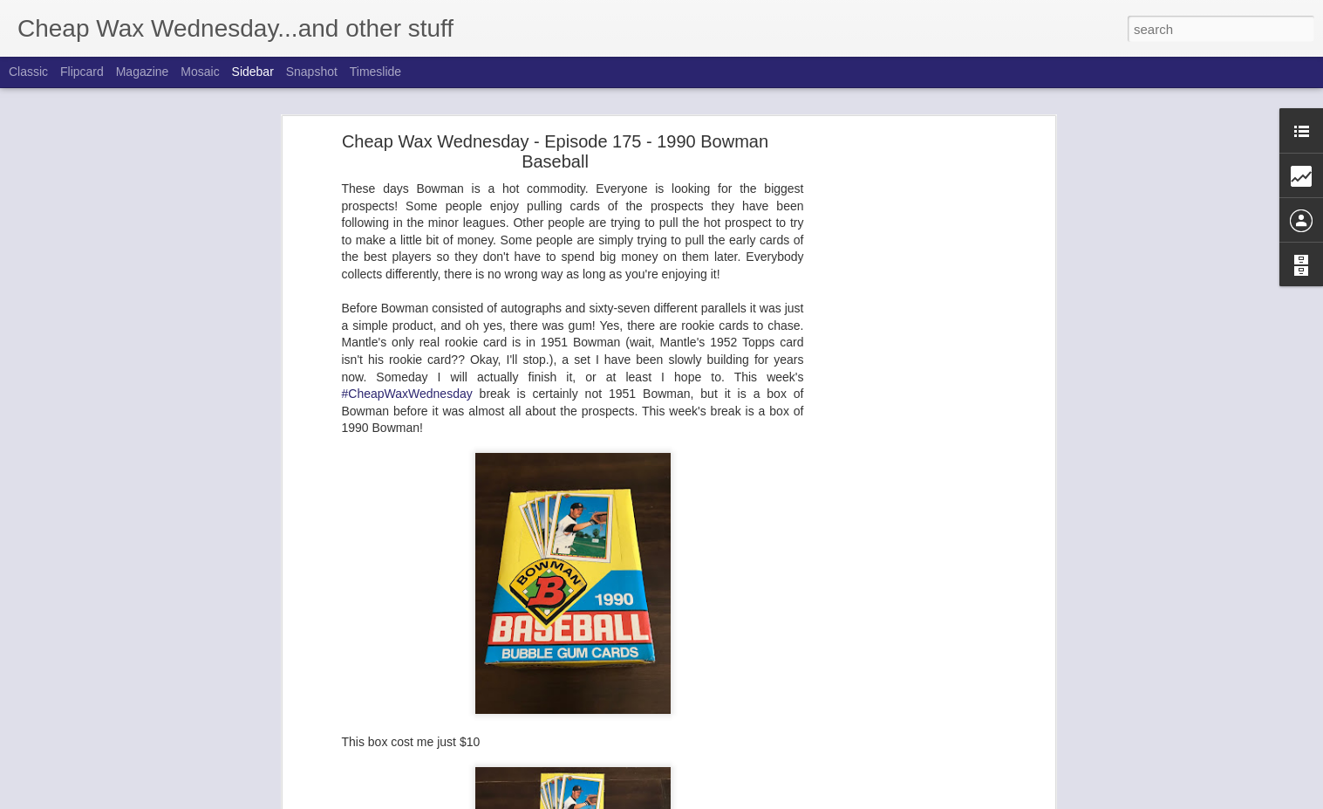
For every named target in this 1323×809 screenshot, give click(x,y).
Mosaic (200, 72)
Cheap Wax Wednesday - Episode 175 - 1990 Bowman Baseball (555, 151)
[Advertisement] (900, 415)
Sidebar (253, 72)
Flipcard (82, 72)
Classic (28, 72)
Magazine (142, 72)
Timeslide (375, 72)
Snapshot (312, 72)
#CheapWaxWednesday (407, 394)
